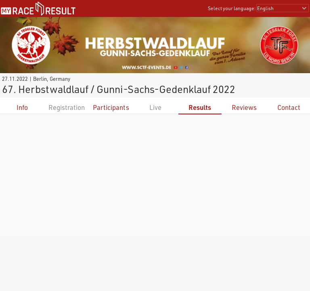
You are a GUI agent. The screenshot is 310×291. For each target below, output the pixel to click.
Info (22, 107)
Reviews (244, 107)
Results (200, 107)
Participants (111, 107)
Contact (288, 107)
